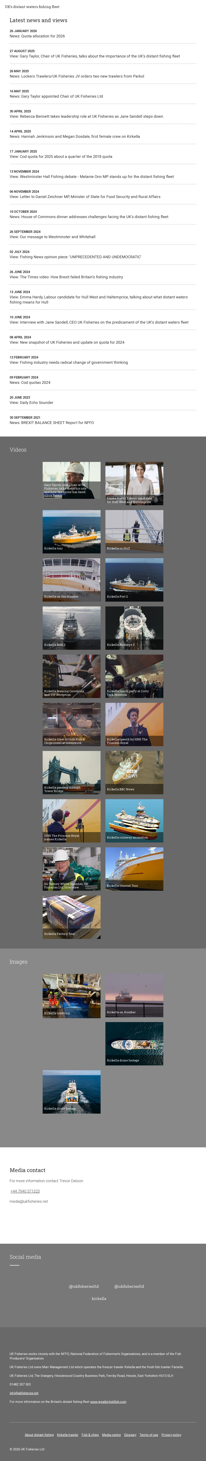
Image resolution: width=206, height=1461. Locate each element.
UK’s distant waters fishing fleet (32, 7)
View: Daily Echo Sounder (103, 400)
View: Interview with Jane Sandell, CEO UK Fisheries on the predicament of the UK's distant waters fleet (103, 320)
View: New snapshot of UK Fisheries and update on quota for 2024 (103, 340)
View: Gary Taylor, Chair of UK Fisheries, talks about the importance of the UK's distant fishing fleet (103, 53)
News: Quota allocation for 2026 (103, 33)
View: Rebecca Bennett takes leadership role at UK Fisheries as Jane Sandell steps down (103, 114)
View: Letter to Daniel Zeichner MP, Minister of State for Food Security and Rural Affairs (103, 194)
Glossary (130, 1435)
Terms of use (149, 1435)
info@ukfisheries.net (24, 1393)
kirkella (99, 1298)
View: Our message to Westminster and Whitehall (103, 234)
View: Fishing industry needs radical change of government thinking (103, 360)
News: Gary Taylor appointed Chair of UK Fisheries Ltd (103, 94)
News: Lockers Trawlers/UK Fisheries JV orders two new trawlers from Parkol (103, 74)
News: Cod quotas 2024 (103, 380)
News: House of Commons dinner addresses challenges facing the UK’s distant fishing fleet (103, 214)
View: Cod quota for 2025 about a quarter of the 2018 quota (103, 154)
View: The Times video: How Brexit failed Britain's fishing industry (103, 274)
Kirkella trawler (67, 1435)
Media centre (111, 1435)
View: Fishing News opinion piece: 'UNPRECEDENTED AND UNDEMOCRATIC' (103, 254)
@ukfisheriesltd (84, 1286)
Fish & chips (90, 1435)
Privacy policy (171, 1435)
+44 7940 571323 (25, 1191)
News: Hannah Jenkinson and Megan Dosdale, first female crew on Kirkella (103, 134)
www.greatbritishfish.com (108, 1402)
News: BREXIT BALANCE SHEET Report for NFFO (103, 420)
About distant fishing (39, 1435)
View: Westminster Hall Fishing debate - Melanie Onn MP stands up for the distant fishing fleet (103, 174)
